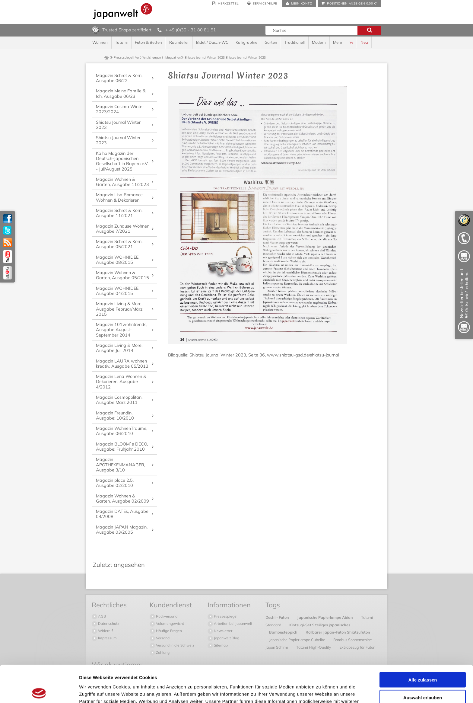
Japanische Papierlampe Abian (325, 617)
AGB (101, 616)
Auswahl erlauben (422, 660)
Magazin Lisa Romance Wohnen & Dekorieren (119, 197)
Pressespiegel (225, 616)
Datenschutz (108, 623)
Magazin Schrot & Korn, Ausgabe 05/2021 (119, 244)
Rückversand (166, 616)
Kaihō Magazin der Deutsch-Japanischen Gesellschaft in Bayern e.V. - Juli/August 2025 (122, 161)
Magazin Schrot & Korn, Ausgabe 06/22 (119, 78)
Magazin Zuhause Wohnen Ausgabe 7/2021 (122, 228)
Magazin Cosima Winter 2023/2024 (120, 109)
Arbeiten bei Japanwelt (232, 623)
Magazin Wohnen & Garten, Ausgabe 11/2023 (122, 182)
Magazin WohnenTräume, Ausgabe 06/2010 (121, 431)
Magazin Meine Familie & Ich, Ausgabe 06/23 (121, 93)
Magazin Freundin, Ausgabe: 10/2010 (115, 415)
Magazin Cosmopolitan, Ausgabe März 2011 (119, 400)
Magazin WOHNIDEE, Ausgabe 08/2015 (117, 259)
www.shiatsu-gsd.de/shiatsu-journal (303, 355)
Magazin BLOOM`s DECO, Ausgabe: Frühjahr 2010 (122, 446)
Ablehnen (422, 678)
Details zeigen (321, 691)
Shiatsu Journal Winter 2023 (118, 125)
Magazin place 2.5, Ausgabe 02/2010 (115, 483)
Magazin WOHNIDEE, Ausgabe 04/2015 (117, 291)
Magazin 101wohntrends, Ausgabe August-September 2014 (121, 330)
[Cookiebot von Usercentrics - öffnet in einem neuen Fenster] (39, 691)
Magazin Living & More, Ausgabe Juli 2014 (119, 348)
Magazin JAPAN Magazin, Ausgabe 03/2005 (122, 529)
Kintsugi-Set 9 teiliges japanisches (319, 624)
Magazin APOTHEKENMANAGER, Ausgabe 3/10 (120, 465)
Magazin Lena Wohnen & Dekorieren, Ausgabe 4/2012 (121, 382)
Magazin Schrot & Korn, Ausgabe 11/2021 (119, 213)
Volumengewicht (169, 623)
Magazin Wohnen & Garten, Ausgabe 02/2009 (122, 498)
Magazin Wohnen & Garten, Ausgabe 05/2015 (122, 275)
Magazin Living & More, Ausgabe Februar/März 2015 (119, 309)
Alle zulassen (422, 642)
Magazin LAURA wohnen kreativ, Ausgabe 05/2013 (122, 363)
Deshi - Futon (277, 617)
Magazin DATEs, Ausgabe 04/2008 (122, 514)
